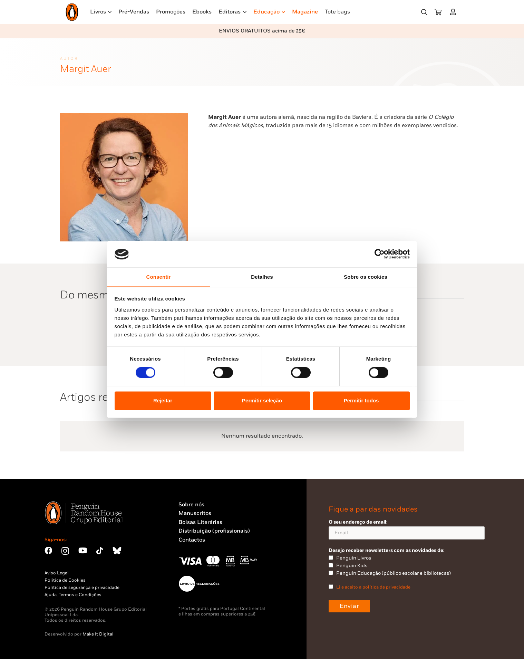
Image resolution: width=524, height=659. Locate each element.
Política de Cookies (65, 580)
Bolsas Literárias (200, 522)
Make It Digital (98, 634)
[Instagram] (65, 551)
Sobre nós (191, 505)
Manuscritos (194, 513)
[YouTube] (82, 550)
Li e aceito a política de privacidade (373, 587)
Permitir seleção (262, 400)
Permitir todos (361, 400)
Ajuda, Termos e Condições (73, 595)
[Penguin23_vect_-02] (199, 583)
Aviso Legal (57, 573)
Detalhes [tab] (262, 277)
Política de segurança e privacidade (82, 587)
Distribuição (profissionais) (214, 531)
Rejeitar (162, 400)
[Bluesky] (117, 550)
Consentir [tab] (158, 277)
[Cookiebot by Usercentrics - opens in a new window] (379, 254)
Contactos (191, 540)
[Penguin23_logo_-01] (72, 12)
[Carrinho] (438, 12)
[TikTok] (99, 550)
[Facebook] (48, 550)
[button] (424, 12)
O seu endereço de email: (407, 529)
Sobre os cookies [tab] (365, 277)
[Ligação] (454, 12)
